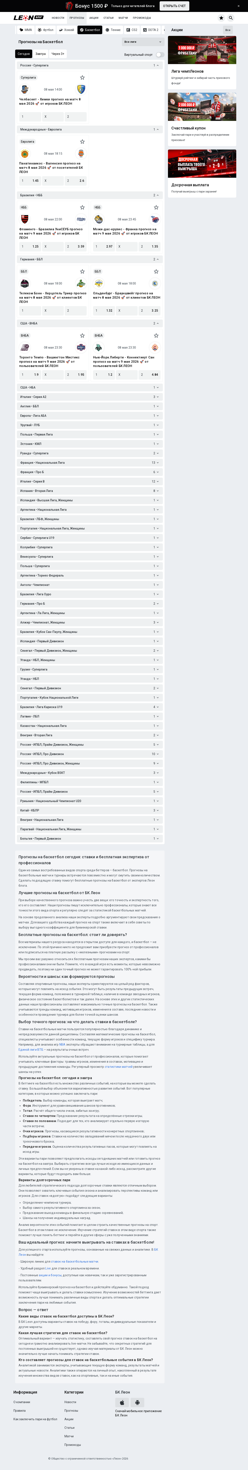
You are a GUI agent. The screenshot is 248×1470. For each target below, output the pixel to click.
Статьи (109, 17)
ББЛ (24, 271)
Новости (58, 17)
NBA (62, 1044)
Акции (93, 17)
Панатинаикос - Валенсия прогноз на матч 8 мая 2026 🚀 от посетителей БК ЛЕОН (51, 167)
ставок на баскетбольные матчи (74, 1261)
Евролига (27, 141)
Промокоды (142, 17)
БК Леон (122, 1392)
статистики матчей (118, 1066)
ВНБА (25, 335)
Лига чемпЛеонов (187, 71)
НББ (24, 207)
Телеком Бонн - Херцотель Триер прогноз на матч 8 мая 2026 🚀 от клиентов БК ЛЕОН (53, 297)
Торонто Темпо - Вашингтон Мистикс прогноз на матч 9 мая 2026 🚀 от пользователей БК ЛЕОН (49, 361)
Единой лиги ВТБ (31, 1049)
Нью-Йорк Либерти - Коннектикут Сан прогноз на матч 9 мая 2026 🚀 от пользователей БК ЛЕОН (124, 361)
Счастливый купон (188, 128)
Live (48, 1268)
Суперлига (28, 77)
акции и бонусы (49, 1275)
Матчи (123, 17)
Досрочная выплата (190, 185)
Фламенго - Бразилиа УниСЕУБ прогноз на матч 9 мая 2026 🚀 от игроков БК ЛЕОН (51, 233)
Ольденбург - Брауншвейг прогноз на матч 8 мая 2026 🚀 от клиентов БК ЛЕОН (126, 295)
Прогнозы (77, 17)
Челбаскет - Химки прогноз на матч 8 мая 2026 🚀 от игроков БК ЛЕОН (50, 101)
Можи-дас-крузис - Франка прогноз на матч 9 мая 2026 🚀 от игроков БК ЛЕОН (125, 231)
